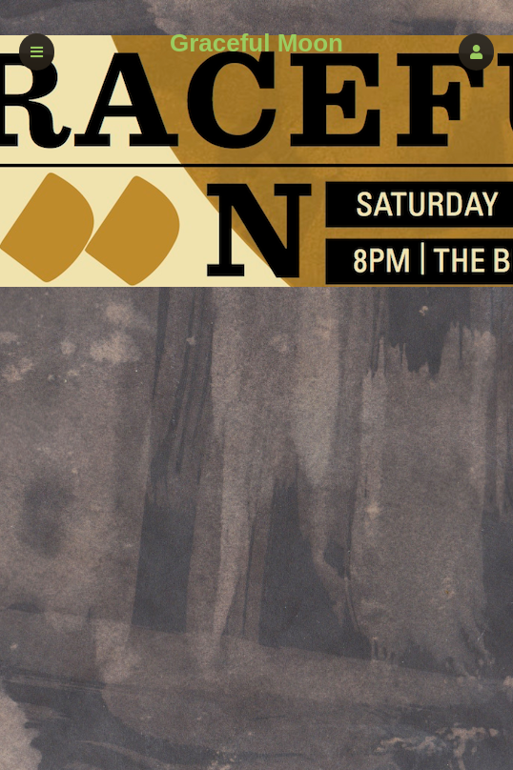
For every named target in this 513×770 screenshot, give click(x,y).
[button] (476, 52)
